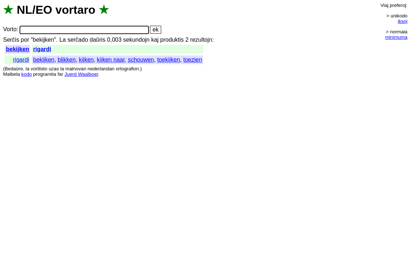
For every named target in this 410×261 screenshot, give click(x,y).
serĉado (77, 40)
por (25, 40)
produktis (172, 40)
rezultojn (201, 40)
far (60, 74)
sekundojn (136, 40)
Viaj (384, 5)
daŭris (98, 40)
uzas (54, 68)
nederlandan (101, 68)
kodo (26, 74)
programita (44, 74)
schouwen (141, 60)
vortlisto (39, 68)
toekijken (168, 60)
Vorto (9, 29)
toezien (192, 60)
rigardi (42, 49)
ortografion (127, 68)
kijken (86, 60)
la (27, 68)
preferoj (398, 5)
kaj (154, 40)
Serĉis (11, 40)
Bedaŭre (14, 68)
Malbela (11, 74)
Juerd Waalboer (81, 74)
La (62, 40)
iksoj (402, 21)
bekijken (17, 49)
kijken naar (111, 60)
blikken (67, 60)
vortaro (75, 9)
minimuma (396, 37)
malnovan (75, 68)
